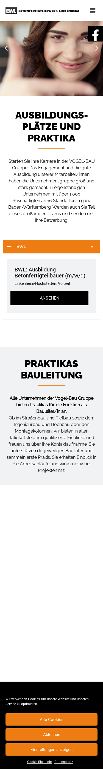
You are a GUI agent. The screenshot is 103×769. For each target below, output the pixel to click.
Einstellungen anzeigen (51, 749)
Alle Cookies (51, 719)
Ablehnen (51, 734)
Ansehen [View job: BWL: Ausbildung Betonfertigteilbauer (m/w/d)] (49, 298)
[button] (6, 48)
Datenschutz (63, 762)
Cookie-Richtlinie (39, 762)
